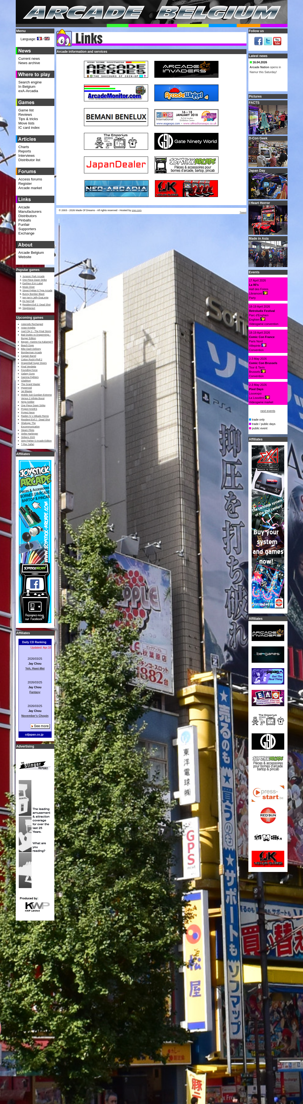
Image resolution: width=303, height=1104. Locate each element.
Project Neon (28, 412)
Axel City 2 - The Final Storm (36, 331)
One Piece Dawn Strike (35, 280)
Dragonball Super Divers (34, 363)
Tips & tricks (28, 119)
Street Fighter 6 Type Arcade (37, 290)
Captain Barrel (28, 356)
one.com (137, 210)
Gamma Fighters (30, 377)
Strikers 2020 (28, 437)
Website (25, 257)
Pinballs (24, 220)
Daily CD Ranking (34, 642)
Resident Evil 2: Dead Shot (37, 304)
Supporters (27, 229)
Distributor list (29, 160)
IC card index (29, 128)
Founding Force (29, 370)
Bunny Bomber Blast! (34, 294)
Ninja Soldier (28, 402)
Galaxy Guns (28, 373)
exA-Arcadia (28, 91)
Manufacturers (30, 211)
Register (25, 184)
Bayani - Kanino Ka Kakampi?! (37, 341)
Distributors (27, 216)
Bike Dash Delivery (31, 349)
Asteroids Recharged (32, 324)
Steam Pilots (28, 430)
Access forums (30, 179)
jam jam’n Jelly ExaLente (36, 297)
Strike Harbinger (29, 433)
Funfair (24, 225)
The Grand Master (30, 384)
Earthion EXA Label (33, 283)
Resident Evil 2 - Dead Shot (35, 419)
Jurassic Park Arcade (34, 276)
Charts (23, 147)
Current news (29, 59)
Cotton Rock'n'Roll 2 (31, 359)
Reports (24, 151)
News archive (29, 63)
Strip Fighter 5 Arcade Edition (36, 440)
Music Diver (29, 287)
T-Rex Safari (27, 444)
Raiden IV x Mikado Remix (35, 416)
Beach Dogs (27, 345)
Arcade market (30, 188)
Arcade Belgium (31, 253)
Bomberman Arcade (31, 352)
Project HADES (29, 409)
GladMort (26, 380)
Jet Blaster (26, 391)
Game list (26, 110)
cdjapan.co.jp (34, 734)
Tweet (243, 212)
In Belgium (27, 87)
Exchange (26, 233)
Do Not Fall (28, 301)
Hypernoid (26, 387)
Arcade (24, 207)
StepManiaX (29, 308)
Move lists (26, 123)
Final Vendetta (28, 366)
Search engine (30, 82)
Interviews (26, 156)
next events (267, 410)
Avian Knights (28, 327)
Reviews (25, 114)
